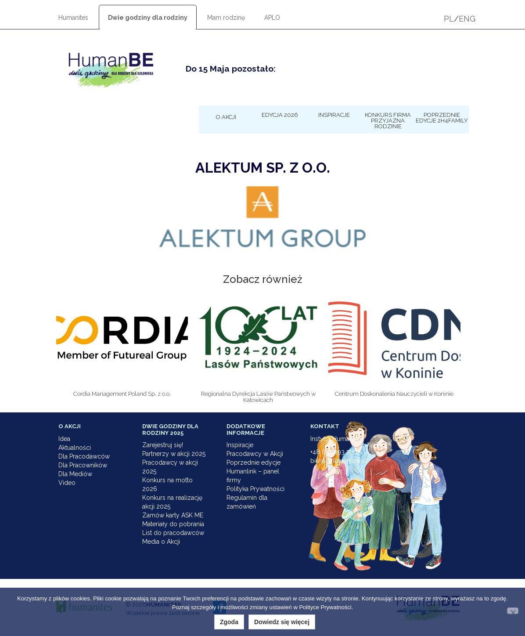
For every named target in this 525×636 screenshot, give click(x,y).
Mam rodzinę (226, 17)
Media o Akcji (161, 541)
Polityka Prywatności (255, 488)
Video (67, 482)
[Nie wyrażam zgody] (512, 610)
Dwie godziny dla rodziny (147, 17)
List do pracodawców (173, 532)
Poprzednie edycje (253, 462)
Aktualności (74, 447)
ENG (467, 18)
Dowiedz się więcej (281, 621)
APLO (272, 17)
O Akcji (226, 117)
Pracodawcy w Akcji (255, 453)
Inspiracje (334, 115)
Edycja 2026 (280, 115)
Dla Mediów (75, 473)
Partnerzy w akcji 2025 (173, 453)
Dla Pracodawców (84, 456)
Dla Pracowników (82, 465)
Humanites (73, 17)
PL (449, 18)
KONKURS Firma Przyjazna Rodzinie (388, 120)
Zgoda (229, 621)
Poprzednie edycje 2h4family (442, 117)
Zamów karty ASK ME (172, 515)
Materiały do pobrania (173, 524)
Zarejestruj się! (162, 444)
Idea (64, 438)
